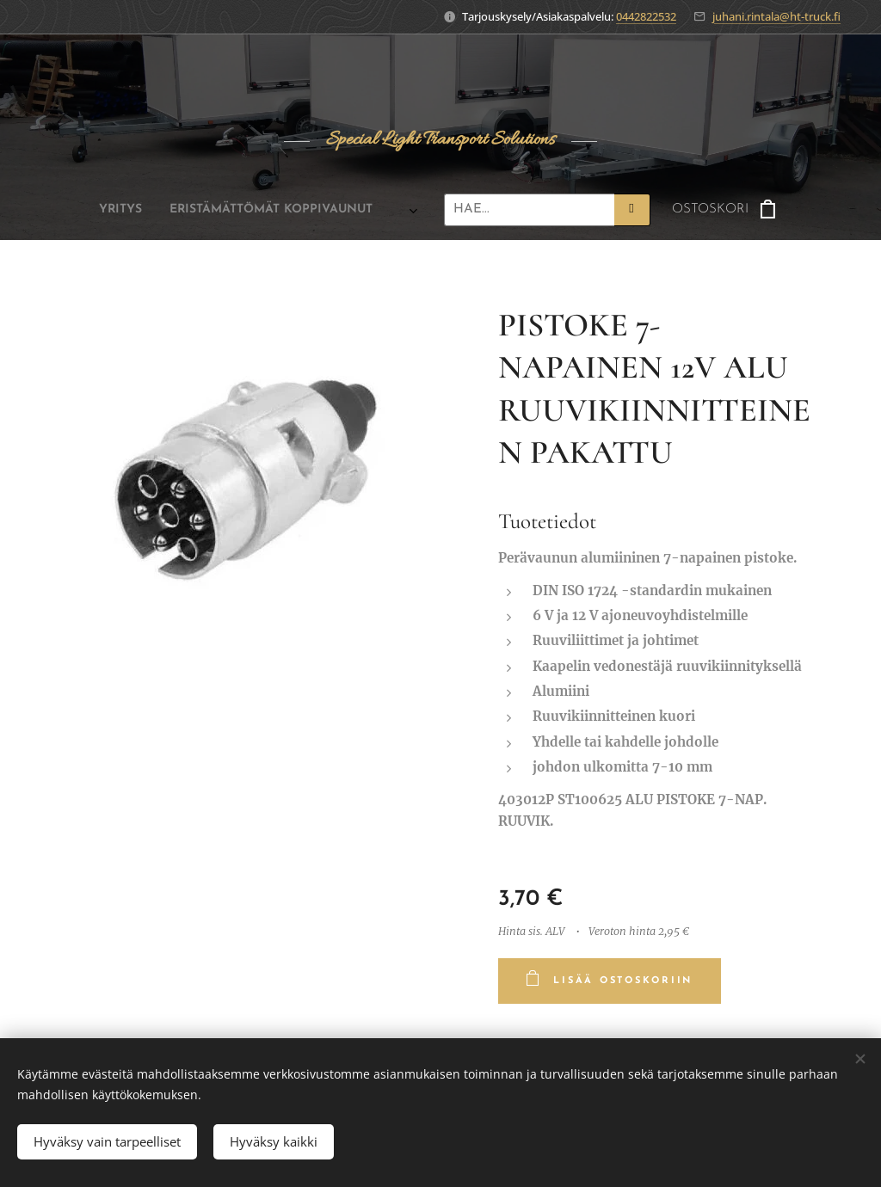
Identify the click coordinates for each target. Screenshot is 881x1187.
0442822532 (646, 16)
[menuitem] (107, 209)
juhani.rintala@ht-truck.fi (776, 16)
